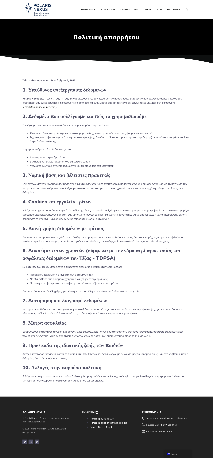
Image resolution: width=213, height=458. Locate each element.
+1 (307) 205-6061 (168, 424)
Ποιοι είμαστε (107, 9)
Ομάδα (147, 9)
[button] (187, 9)
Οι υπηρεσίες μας (129, 9)
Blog (159, 9)
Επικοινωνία (173, 9)
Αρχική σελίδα (88, 9)
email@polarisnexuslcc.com (39, 107)
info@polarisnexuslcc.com (159, 431)
